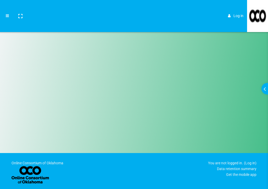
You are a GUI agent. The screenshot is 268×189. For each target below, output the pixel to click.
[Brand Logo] (257, 8)
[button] (20, 8)
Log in (235, 8)
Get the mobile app (241, 174)
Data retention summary (236, 169)
